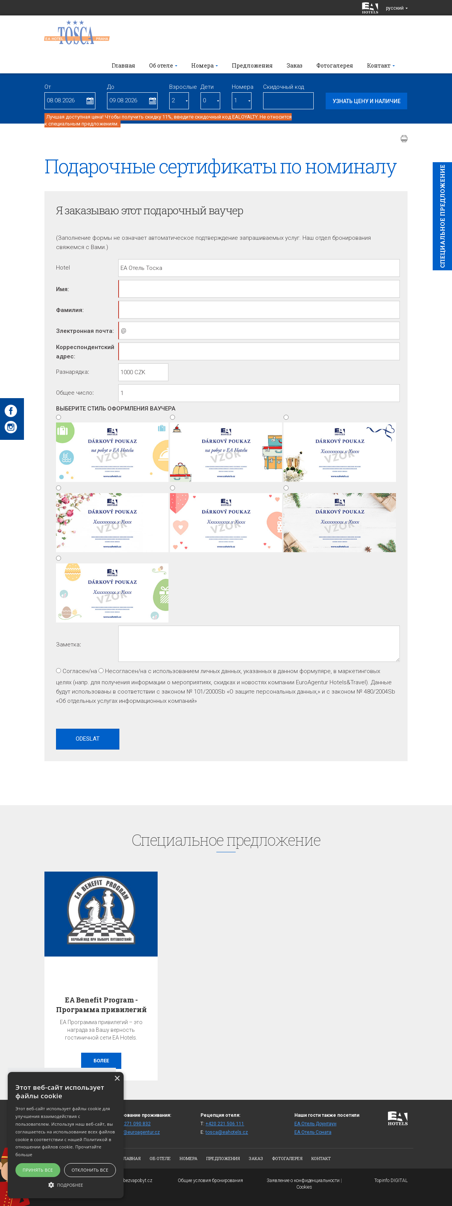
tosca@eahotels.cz (227, 1132)
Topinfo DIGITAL (391, 1180)
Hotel (63, 267)
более (101, 1061)
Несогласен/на (125, 671)
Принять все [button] (38, 1170)
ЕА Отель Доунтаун (315, 1123)
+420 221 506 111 (225, 1123)
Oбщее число (74, 392)
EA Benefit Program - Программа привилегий (101, 1004)
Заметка (68, 644)
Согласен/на (80, 671)
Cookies (304, 1187)
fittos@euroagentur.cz (136, 1132)
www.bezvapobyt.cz (132, 1180)
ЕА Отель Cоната (312, 1132)
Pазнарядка (72, 371)
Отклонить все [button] (89, 1170)
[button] (65, 1184)
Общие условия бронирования (210, 1180)
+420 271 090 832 (131, 1123)
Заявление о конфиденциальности (303, 1180)
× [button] (117, 1079)
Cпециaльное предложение (442, 216)
